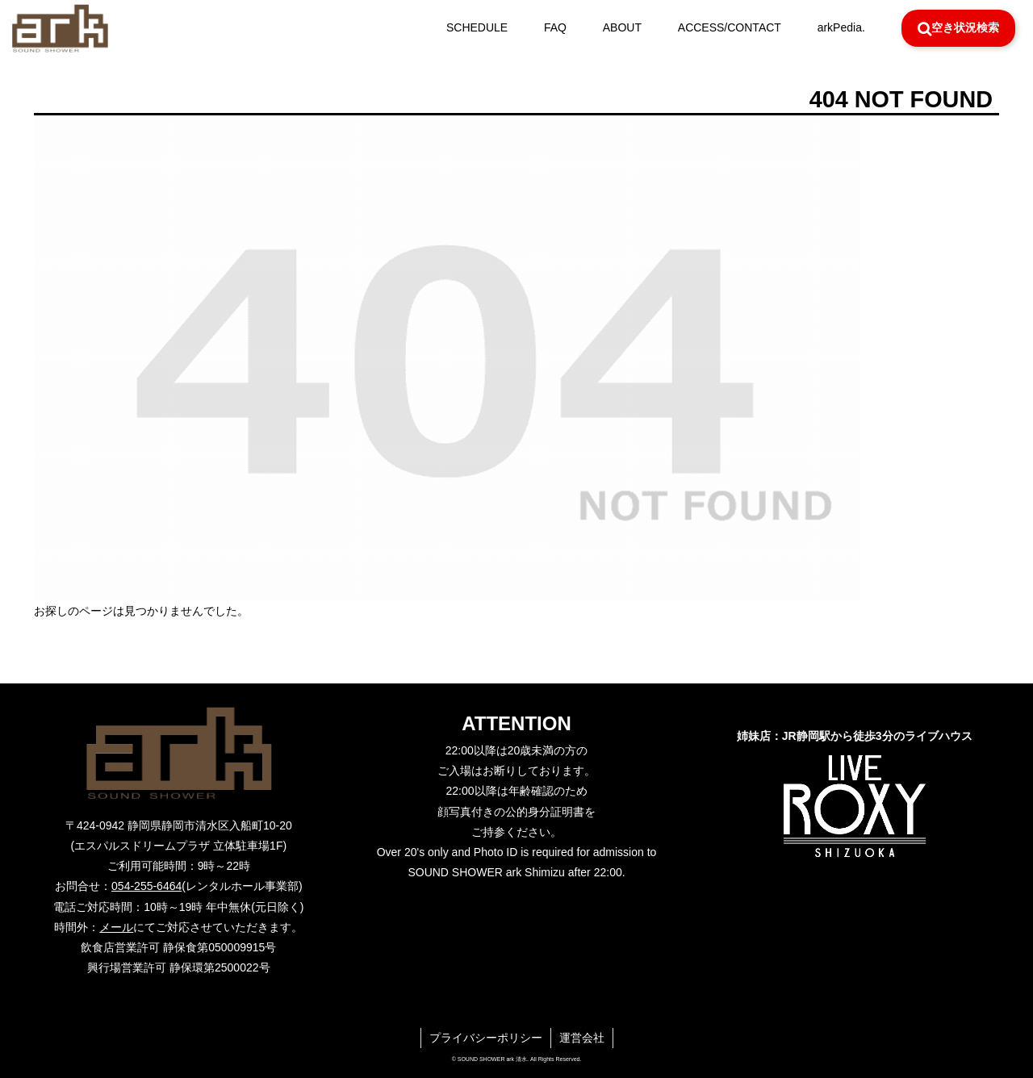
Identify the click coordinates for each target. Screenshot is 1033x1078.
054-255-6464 (146, 886)
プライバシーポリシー (485, 1037)
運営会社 (581, 1037)
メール (116, 927)
